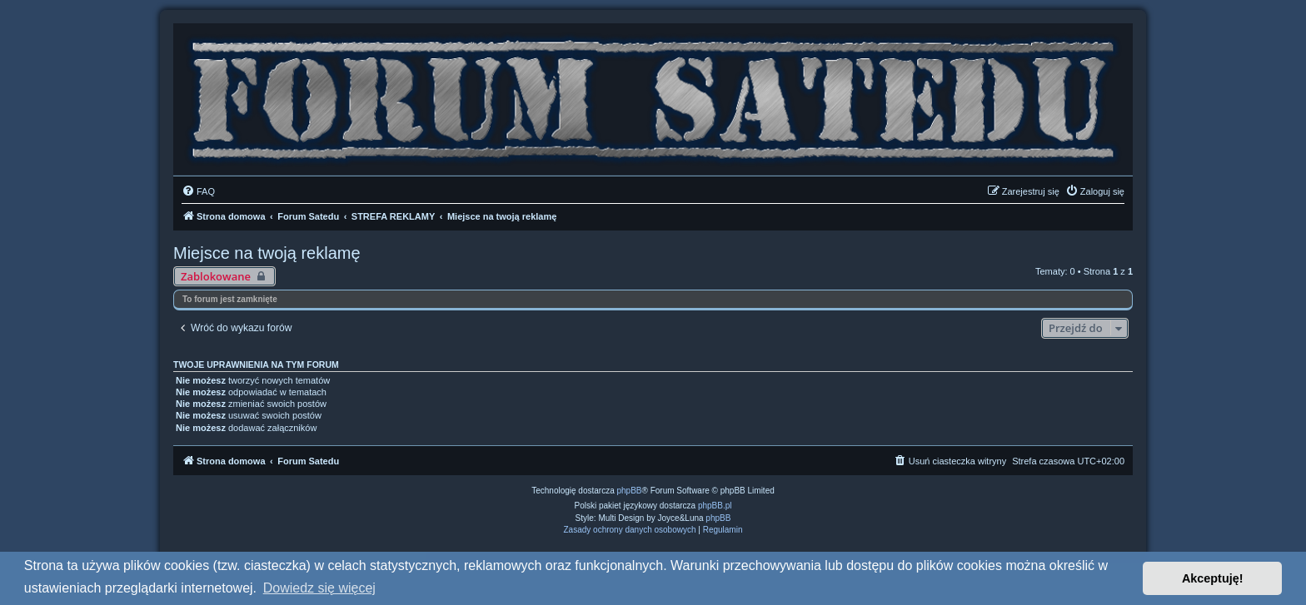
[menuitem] (198, 191)
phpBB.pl (715, 505)
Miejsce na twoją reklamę (267, 253)
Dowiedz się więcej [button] (319, 588)
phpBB (629, 490)
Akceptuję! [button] (1213, 578)
